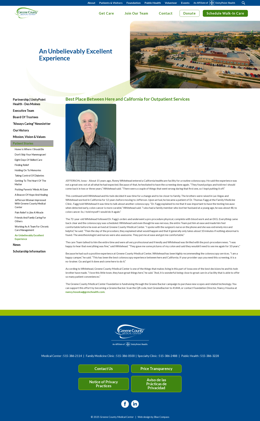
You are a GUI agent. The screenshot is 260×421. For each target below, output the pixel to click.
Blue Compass (161, 416)
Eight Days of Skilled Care (28, 159)
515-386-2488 (168, 356)
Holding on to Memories (28, 170)
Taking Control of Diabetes (29, 175)
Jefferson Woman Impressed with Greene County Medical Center (30, 204)
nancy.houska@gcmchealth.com (85, 291)
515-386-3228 (209, 356)
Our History (21, 130)
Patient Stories (23, 143)
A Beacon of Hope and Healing (31, 194)
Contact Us (104, 368)
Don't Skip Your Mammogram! (30, 154)
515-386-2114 (72, 356)
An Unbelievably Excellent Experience (29, 237)
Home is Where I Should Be (29, 149)
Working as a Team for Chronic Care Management (32, 228)
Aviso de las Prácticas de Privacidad (156, 384)
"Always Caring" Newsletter (32, 123)
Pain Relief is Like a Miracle (29, 212)
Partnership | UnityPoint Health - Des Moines (29, 102)
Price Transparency (156, 368)
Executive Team (23, 110)
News (17, 245)
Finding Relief (22, 165)
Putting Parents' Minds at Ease (31, 189)
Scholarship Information (29, 251)
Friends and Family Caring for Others (30, 219)
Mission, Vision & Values (29, 137)
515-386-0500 (125, 356)
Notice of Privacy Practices (103, 384)
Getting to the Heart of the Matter (30, 182)
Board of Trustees (25, 117)
